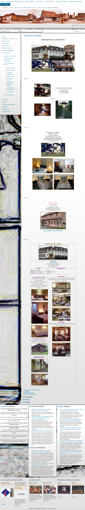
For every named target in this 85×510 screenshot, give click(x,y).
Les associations (5, 4)
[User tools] (22, 195)
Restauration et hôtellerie (75, 1)
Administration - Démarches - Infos (15, 1)
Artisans (60, 482)
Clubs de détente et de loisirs (10, 64)
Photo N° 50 (46, 484)
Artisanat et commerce (62, 1)
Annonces (5, 102)
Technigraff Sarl (77, 484)
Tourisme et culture (9, 94)
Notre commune (30, 1)
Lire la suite (3, 504)
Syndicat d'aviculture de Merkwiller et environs (10, 83)
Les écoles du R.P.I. (49, 1)
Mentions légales (6, 111)
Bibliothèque (9, 78)
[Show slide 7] (84, 25)
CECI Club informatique (9, 73)
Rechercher (3, 31)
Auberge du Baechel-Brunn (30, 394)
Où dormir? (26, 399)
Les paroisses (39, 1)
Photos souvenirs (33, 482)
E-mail (26, 78)
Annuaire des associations (10, 56)
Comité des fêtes (8, 58)
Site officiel (53, 98)
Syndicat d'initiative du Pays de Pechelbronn (20, 487)
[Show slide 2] (74, 25)
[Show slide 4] (78, 25)
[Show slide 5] (80, 25)
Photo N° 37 (32, 484)
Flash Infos (5, 99)
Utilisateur (5, 106)
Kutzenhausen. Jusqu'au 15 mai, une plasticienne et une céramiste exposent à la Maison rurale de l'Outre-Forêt (71, 452)
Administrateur (6, 109)
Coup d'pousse (10, 91)
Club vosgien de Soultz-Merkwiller (11, 88)
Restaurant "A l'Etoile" (29, 392)
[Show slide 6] (82, 25)
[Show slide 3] (76, 25)
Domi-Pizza (26, 391)
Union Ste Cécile (10, 76)
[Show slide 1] (72, 25)
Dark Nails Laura (63, 484)
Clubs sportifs (8, 60)
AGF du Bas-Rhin (11, 68)
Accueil (3, 1)
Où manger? (26, 402)
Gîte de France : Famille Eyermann (32, 389)
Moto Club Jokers (11, 70)
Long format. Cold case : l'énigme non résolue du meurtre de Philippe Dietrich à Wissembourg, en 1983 (71, 429)
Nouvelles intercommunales (9, 104)
